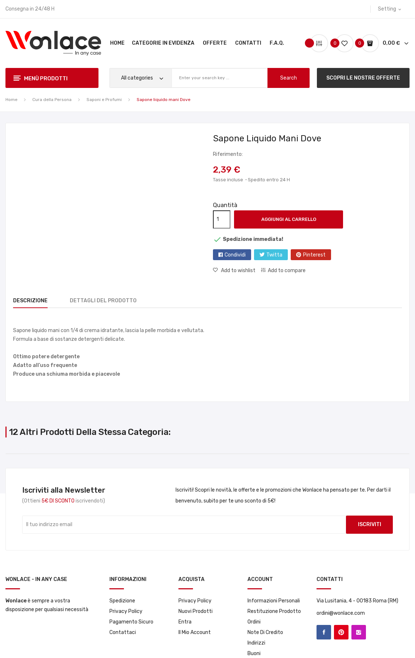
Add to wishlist (237, 270)
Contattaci (122, 632)
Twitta (274, 255)
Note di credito (265, 632)
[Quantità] (221, 219)
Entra (185, 622)
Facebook (324, 632)
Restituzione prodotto (274, 611)
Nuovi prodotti (195, 611)
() (341, 43)
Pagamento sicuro (131, 622)
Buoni (254, 653)
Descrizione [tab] (30, 301)
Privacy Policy (125, 611)
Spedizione (122, 601)
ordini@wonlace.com (341, 613)
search (288, 78)
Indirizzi (256, 643)
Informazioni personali (273, 601)
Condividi (235, 255)
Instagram (358, 632)
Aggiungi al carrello (288, 219)
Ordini (254, 622)
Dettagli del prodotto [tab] (107, 301)
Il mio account (194, 632)
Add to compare (287, 270)
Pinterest (314, 255)
